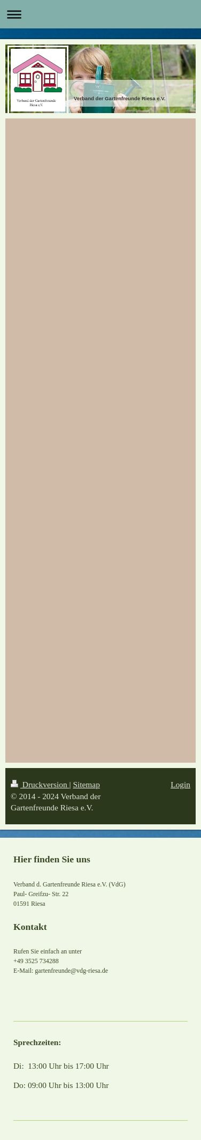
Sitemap (86, 784)
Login (180, 784)
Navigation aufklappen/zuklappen (100, 14)
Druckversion (40, 784)
